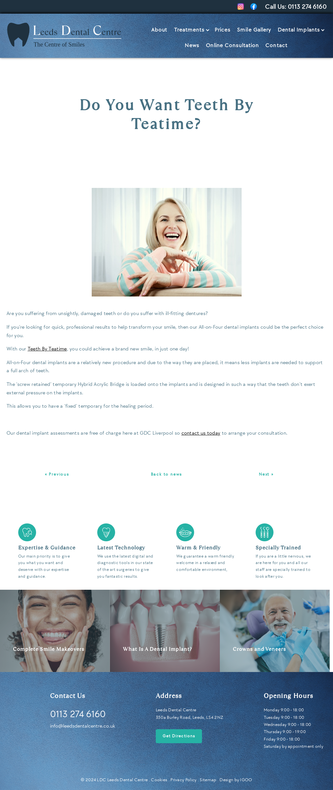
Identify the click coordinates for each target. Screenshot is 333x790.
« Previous (57, 474)
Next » (266, 474)
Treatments (189, 30)
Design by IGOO (236, 780)
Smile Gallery (254, 30)
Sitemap (208, 780)
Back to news (166, 474)
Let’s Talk (309, 45)
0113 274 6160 (307, 7)
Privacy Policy (183, 780)
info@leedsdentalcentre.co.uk (82, 726)
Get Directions (179, 736)
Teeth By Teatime (47, 349)
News (192, 45)
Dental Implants (299, 30)
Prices (223, 30)
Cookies (159, 780)
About (159, 30)
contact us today (200, 433)
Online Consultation (232, 45)
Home (15, 27)
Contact (276, 45)
